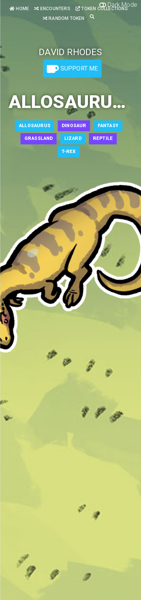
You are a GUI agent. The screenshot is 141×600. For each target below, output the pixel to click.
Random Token (64, 18)
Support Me (72, 69)
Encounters (52, 8)
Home (19, 8)
